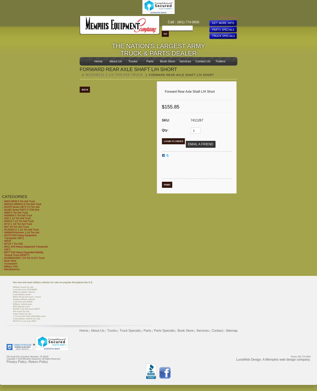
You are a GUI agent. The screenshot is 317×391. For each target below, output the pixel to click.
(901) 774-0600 (188, 22)
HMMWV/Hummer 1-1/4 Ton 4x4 (21, 232)
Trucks (132, 61)
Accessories (10, 263)
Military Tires (11, 266)
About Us (115, 61)
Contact (217, 330)
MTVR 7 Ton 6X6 (13, 243)
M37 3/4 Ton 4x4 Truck (16, 226)
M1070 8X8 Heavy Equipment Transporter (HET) (20, 237)
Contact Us (202, 61)
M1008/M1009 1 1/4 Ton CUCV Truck (24, 258)
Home (98, 61)
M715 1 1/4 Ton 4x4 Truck (18, 224)
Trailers (220, 61)
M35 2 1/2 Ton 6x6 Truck (17, 218)
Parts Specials (164, 330)
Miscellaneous (12, 269)
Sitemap (232, 330)
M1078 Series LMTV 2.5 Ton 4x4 (22, 207)
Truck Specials (130, 330)
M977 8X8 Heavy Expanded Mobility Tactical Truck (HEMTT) (23, 254)
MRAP (7, 241)
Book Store (167, 61)
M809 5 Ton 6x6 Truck (16, 212)
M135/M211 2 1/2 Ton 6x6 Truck (114, 74)
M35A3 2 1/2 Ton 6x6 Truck (19, 221)
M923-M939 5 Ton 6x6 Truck (19, 201)
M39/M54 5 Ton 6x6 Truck (18, 215)
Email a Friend (200, 144)
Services (185, 61)
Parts (149, 61)
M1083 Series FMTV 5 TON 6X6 (21, 209)
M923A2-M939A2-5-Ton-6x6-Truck (22, 204)
